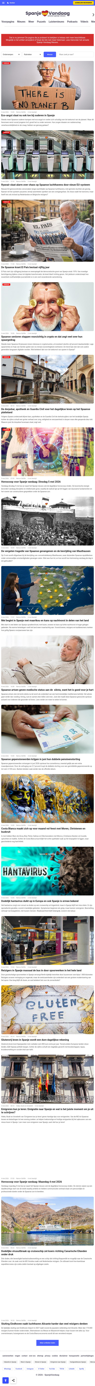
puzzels (41, 21)
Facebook (19, 1369)
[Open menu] (3, 3)
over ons (32, 1356)
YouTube (52, 1369)
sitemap (40, 1356)
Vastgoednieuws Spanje (78, 1362)
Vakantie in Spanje (10, 1362)
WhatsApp (7, 1369)
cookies (55, 1356)
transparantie (74, 1356)
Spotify (81, 1369)
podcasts (72, 21)
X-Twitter (41, 1369)
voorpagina (7, 21)
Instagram (30, 1369)
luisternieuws (56, 21)
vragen (17, 1356)
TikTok (62, 1369)
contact (24, 1356)
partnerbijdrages (87, 1356)
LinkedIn (71, 1369)
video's (84, 21)
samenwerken (7, 1356)
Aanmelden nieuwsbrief (83, 3)
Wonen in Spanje (40, 1362)
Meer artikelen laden (47, 1343)
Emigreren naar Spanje (57, 1362)
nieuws (21, 21)
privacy (47, 1356)
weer (31, 21)
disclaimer (63, 1356)
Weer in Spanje (26, 1362)
